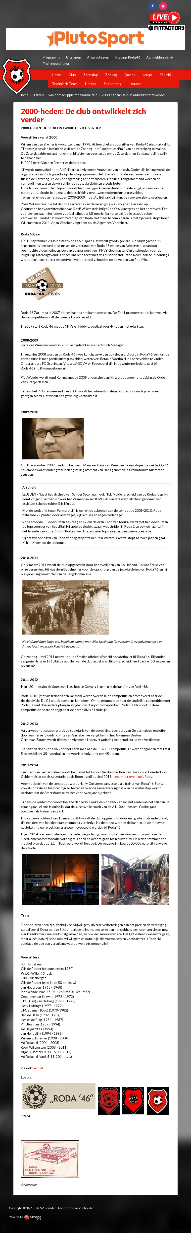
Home (56, 75)
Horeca (90, 83)
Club (72, 75)
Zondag (111, 75)
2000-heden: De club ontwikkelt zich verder (133, 95)
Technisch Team (65, 83)
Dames (130, 75)
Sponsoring (112, 83)
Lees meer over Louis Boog (133, 777)
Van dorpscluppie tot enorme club (72, 95)
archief (38, 1068)
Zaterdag (90, 75)
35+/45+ (166, 75)
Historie (135, 83)
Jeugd (147, 75)
